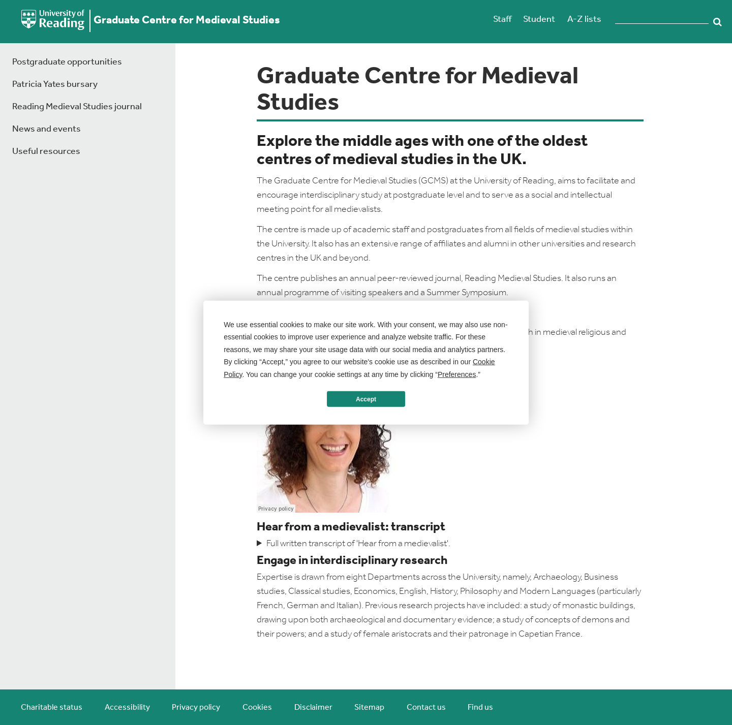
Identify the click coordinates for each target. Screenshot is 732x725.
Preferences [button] (457, 374)
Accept (366, 398)
